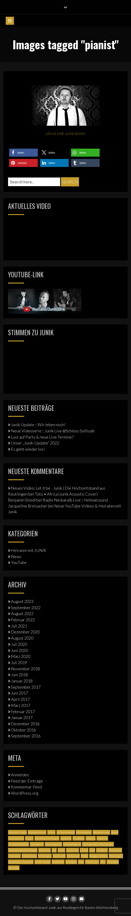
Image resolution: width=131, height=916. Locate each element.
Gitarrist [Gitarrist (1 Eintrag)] (102, 838)
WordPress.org (24, 793)
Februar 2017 (23, 711)
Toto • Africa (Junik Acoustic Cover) (66, 493)
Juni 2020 (19, 650)
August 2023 (22, 601)
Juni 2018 (19, 674)
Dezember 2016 (25, 723)
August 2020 (22, 638)
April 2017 (20, 699)
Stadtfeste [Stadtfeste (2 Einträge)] (58, 862)
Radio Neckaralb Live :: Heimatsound (75, 499)
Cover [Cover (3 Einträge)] (29, 838)
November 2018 (25, 668)
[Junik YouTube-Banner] (44, 300)
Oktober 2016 (23, 729)
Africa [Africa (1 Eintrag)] (51, 832)
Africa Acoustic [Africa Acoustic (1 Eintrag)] (65, 832)
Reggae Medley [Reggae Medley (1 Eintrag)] (98, 856)
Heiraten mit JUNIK (28, 550)
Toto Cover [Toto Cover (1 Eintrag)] (92, 862)
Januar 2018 (22, 680)
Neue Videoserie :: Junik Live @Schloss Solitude (53, 430)
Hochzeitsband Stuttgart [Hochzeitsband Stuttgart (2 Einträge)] (23, 850)
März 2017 (20, 705)
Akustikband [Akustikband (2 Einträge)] (83, 832)
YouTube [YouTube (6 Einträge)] (14, 868)
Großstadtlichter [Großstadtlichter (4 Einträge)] (18, 844)
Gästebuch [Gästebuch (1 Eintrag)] (36, 844)
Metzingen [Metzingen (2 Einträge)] (44, 856)
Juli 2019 (19, 662)
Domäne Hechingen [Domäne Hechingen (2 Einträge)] (47, 838)
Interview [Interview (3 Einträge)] (44, 850)
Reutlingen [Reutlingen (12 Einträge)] (115, 856)
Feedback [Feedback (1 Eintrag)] (78, 838)
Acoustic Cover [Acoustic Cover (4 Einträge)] (17, 832)
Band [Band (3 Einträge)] (115, 832)
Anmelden (20, 774)
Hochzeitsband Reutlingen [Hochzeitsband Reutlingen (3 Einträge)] (98, 844)
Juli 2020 (19, 644)
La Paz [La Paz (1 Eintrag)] (84, 850)
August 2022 (22, 613)
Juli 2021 (19, 625)
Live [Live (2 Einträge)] (92, 850)
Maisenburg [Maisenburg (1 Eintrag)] (29, 856)
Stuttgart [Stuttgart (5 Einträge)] (71, 862)
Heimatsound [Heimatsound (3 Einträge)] (53, 844)
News (16, 556)
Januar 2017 (22, 717)
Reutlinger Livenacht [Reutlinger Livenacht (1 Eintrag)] (21, 862)
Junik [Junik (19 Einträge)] (61, 850)
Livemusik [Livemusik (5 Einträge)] (115, 850)
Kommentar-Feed (26, 786)
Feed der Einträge (27, 780)
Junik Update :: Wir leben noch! (38, 424)
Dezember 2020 (25, 631)
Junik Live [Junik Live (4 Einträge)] (72, 850)
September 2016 (26, 735)
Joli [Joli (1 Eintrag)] (54, 850)
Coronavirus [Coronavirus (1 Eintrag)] (16, 838)
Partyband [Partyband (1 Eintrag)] (73, 856)
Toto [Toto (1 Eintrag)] (81, 862)
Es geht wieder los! (28, 449)
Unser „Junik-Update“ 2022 (35, 442)
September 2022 (26, 607)
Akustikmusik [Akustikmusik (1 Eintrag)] (101, 832)
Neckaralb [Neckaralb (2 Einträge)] (59, 856)
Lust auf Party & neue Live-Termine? (42, 436)
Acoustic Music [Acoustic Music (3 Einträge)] (37, 832)
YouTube (19, 562)
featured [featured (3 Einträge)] (66, 838)
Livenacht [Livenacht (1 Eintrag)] (14, 856)
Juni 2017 (19, 692)
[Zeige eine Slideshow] (65, 134)
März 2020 (20, 656)
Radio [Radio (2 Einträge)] (84, 856)
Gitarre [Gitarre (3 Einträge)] (90, 838)
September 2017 (26, 687)
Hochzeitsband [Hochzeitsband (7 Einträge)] (72, 844)
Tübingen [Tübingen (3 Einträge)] (112, 862)
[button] (23, 153)
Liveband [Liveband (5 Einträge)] (102, 850)
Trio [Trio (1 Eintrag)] (103, 862)
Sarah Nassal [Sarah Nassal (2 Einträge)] (42, 862)
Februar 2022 (23, 619)
